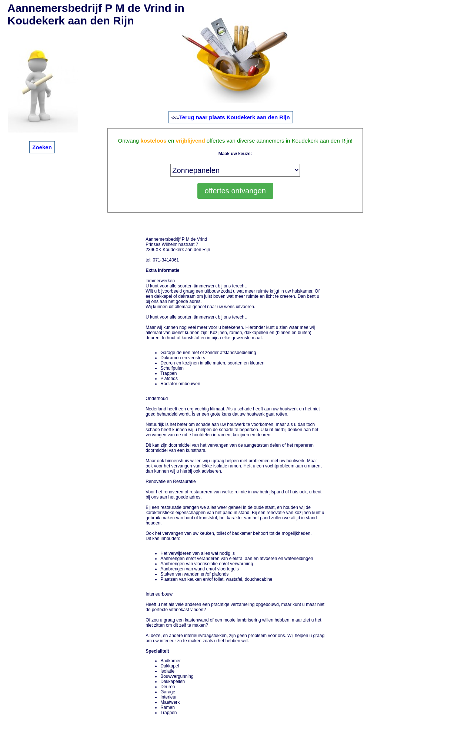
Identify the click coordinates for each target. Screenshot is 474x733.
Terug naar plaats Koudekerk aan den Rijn (234, 117)
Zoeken (42, 147)
